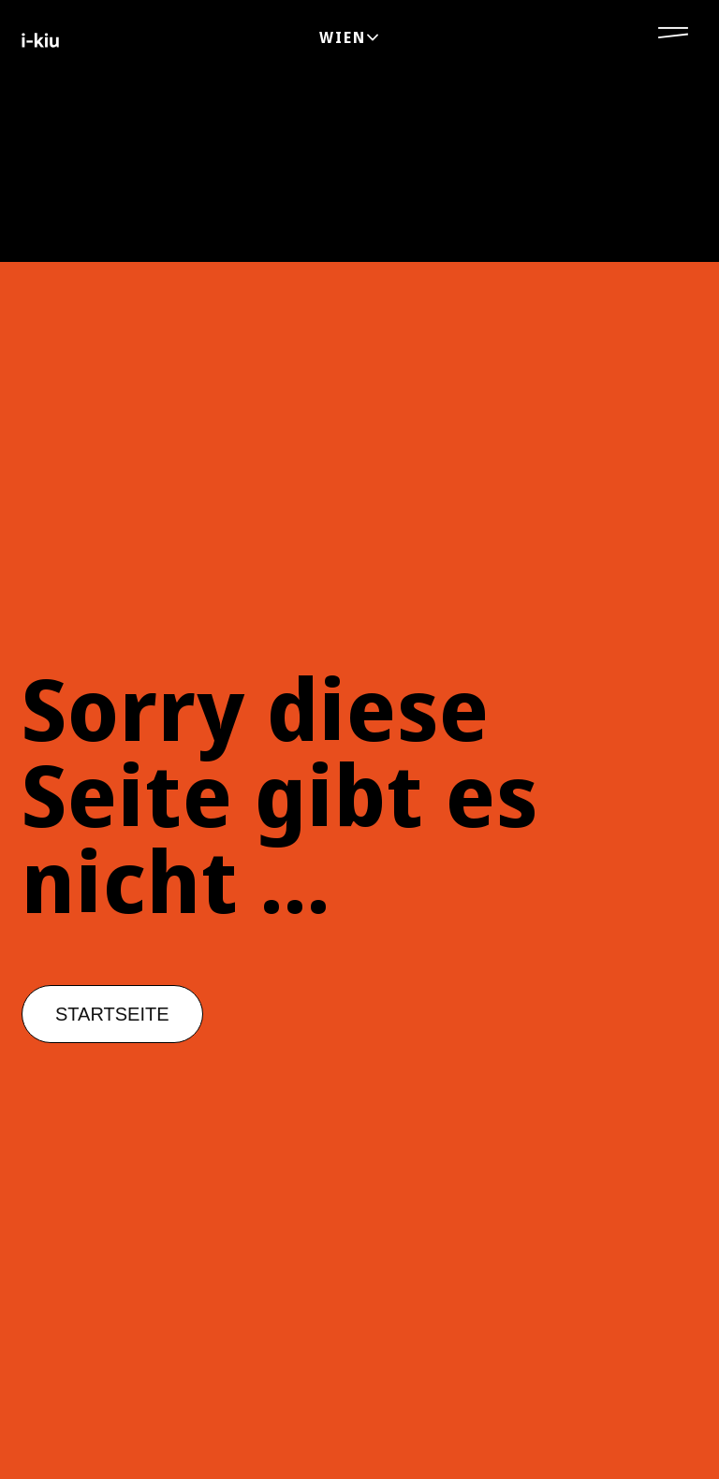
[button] (112, 1014)
